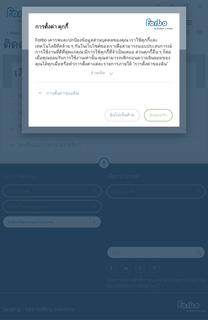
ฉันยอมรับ (158, 114)
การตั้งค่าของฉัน (57, 93)
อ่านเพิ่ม (102, 73)
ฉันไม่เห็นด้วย (122, 114)
